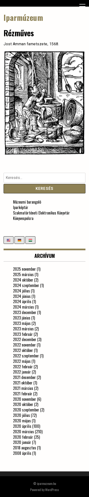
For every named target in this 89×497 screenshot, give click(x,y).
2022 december (24, 339)
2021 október (23, 383)
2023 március (23, 329)
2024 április (22, 301)
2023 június (21, 318)
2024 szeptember (26, 285)
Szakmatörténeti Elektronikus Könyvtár (41, 213)
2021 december (24, 377)
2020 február (23, 437)
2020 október (23, 404)
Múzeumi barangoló (27, 202)
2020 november (24, 399)
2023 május (22, 323)
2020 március (23, 431)
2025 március (23, 274)
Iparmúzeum (23, 17)
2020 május (22, 421)
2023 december (24, 312)
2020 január (22, 442)
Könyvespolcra (23, 218)
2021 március (23, 388)
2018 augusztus (24, 448)
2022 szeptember (26, 356)
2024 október (23, 280)
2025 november (24, 269)
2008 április (22, 453)
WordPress (52, 489)
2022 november (24, 345)
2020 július (21, 415)
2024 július (21, 291)
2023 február (23, 334)
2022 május (22, 361)
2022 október (23, 350)
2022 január (22, 372)
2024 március (23, 307)
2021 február (22, 394)
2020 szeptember (26, 410)
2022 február (23, 366)
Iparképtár (20, 207)
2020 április (22, 426)
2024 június (22, 296)
